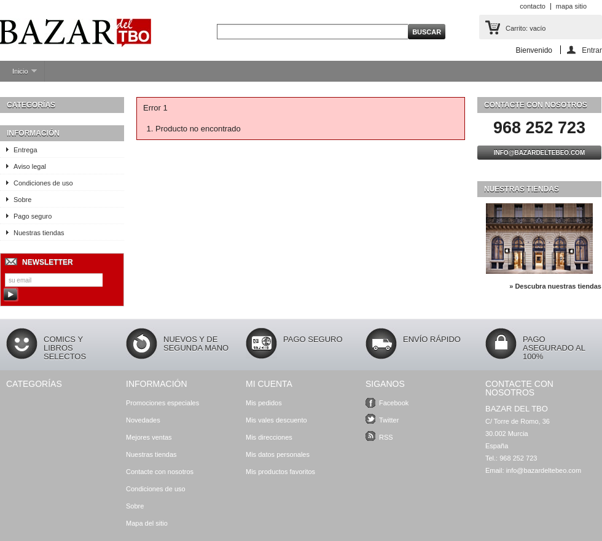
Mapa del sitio (147, 523)
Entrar (592, 50)
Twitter (389, 420)
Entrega (25, 150)
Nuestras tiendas (39, 232)
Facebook (393, 403)
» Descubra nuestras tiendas (555, 286)
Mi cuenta (269, 384)
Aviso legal (30, 166)
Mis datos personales (278, 454)
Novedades (143, 420)
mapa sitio (571, 6)
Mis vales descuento (276, 420)
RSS (386, 437)
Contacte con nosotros (160, 471)
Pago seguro (33, 216)
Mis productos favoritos (280, 471)
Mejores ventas (149, 437)
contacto (532, 6)
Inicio (18, 75)
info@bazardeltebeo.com (539, 152)
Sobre (22, 199)
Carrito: (525, 28)
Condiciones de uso (43, 183)
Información (33, 133)
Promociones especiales (162, 403)
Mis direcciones (269, 437)
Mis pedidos (264, 403)
